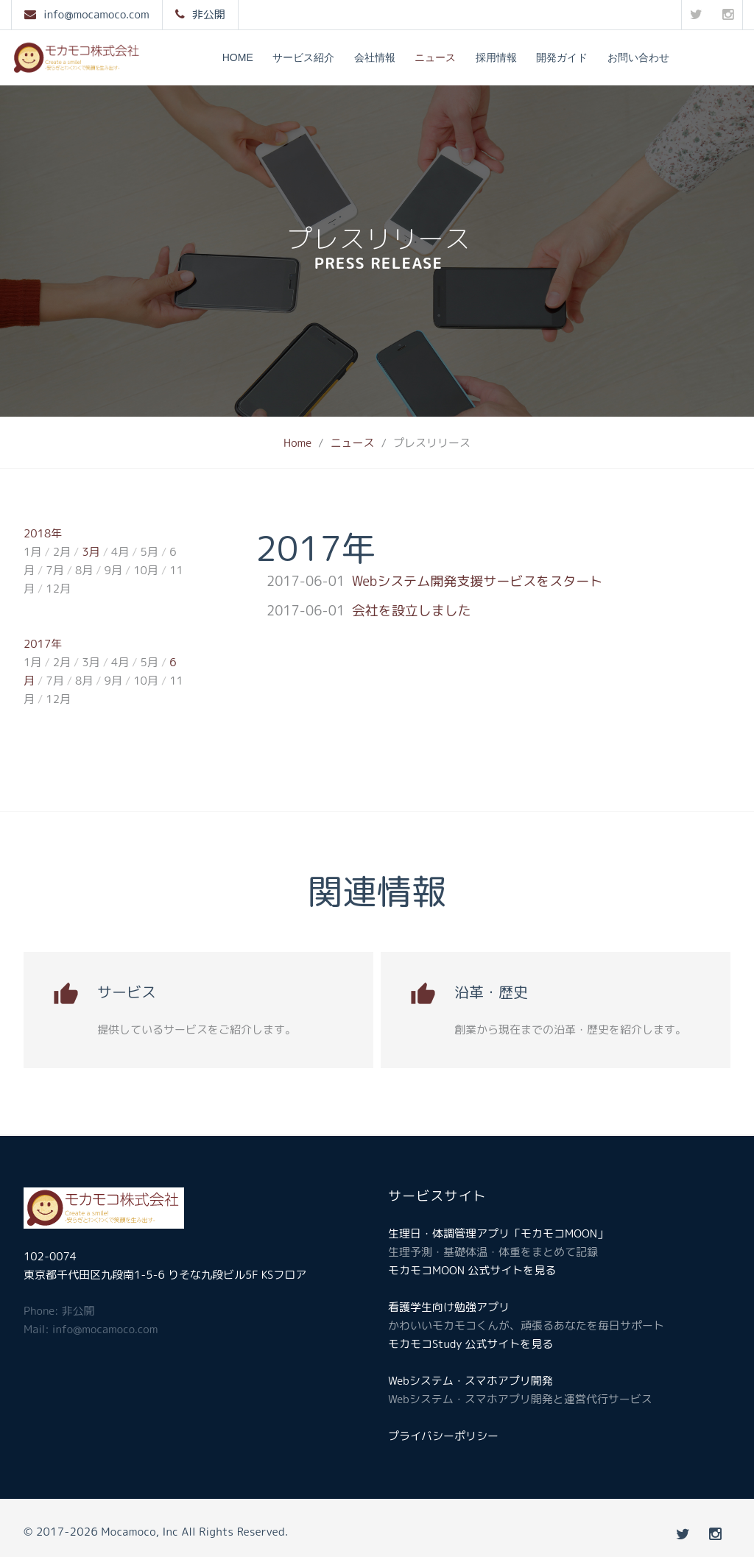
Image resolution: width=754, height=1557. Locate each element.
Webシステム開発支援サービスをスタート (477, 581)
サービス (126, 991)
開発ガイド (562, 57)
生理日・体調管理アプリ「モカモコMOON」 (498, 1233)
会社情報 (374, 57)
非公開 (208, 14)
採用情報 (496, 57)
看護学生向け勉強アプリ (449, 1307)
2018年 (43, 533)
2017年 (43, 644)
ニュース (435, 57)
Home (237, 57)
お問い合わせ (638, 57)
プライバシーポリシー (443, 1436)
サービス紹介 (303, 57)
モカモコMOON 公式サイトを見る (472, 1270)
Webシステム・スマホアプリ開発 (470, 1380)
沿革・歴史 (491, 991)
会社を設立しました (411, 610)
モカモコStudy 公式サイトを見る (470, 1344)
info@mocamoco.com (96, 14)
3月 (90, 551)
